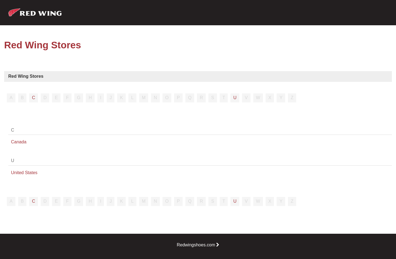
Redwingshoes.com (198, 245)
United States (24, 172)
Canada (18, 142)
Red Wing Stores (25, 76)
